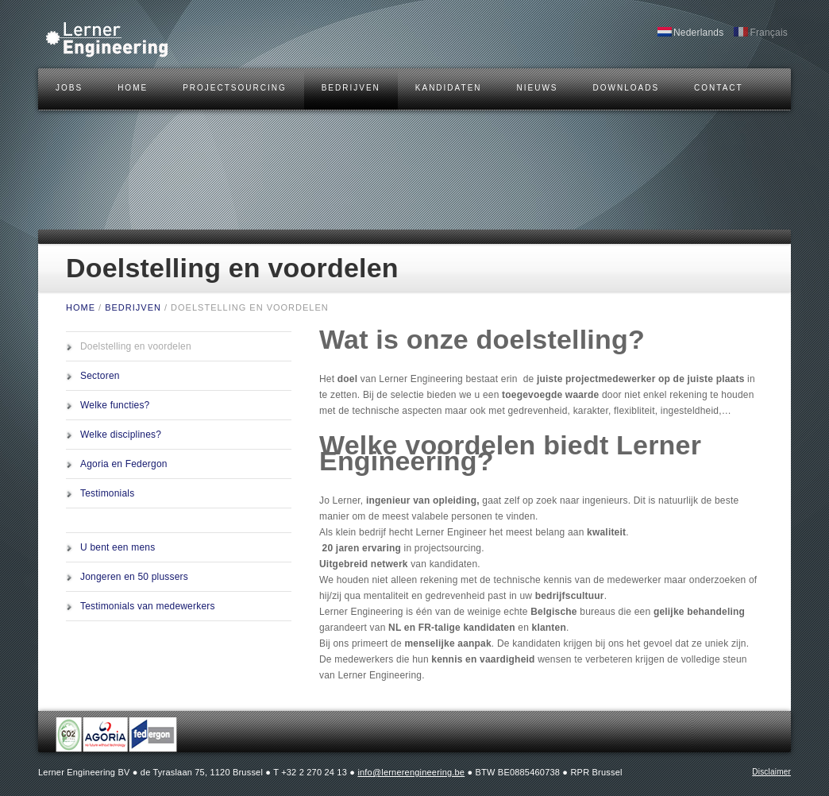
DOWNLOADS (626, 87)
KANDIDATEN (448, 87)
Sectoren (100, 375)
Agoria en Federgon (124, 463)
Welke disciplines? (120, 434)
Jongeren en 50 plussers (134, 576)
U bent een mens (117, 547)
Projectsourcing (235, 87)
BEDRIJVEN (351, 87)
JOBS (69, 87)
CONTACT (718, 87)
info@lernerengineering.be (411, 772)
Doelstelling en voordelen (135, 346)
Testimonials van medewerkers (147, 606)
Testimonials (107, 493)
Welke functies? (115, 405)
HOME (133, 87)
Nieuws (537, 87)
